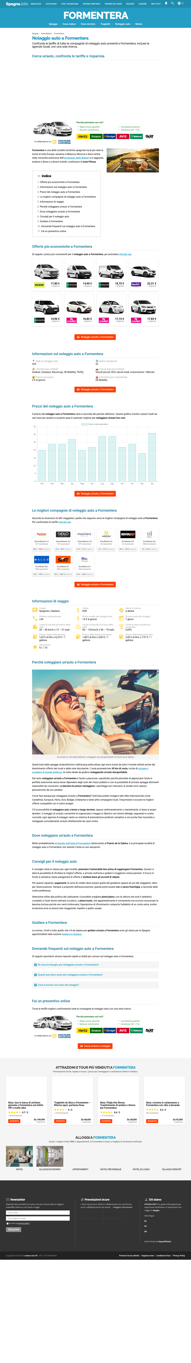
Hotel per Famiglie (110, 1199)
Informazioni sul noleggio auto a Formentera (63, 187)
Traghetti (105, 24)
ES (147, 1260)
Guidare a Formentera (51, 221)
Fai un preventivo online (53, 231)
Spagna (17, 4)
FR (147, 1266)
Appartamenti (80, 1199)
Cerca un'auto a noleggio (97, 1087)
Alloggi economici (49, 1199)
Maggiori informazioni (123, 1248)
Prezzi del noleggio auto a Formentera (60, 192)
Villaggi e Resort (171, 1199)
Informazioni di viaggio (52, 201)
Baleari (130, 4)
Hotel (19, 1199)
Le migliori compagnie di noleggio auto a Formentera (68, 196)
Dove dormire (88, 24)
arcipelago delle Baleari (76, 157)
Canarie (143, 4)
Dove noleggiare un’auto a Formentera (60, 211)
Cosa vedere (69, 24)
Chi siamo (155, 1240)
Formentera (95, 15)
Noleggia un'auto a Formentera (97, 337)
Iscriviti (15, 1270)
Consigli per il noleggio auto (54, 216)
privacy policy (24, 1264)
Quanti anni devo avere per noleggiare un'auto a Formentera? (70, 1011)
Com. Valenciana (69, 4)
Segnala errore (147, 1297)
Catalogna (51, 4)
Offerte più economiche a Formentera (60, 182)
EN (147, 1271)
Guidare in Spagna (71, 971)
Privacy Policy (179, 1297)
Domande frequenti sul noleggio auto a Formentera (68, 226)
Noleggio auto (122, 24)
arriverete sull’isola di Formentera (73, 880)
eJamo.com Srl (30, 1297)
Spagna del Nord (113, 4)
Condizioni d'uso (163, 1297)
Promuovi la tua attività (129, 1297)
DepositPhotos (165, 1283)
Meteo (138, 24)
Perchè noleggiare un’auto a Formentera (61, 206)
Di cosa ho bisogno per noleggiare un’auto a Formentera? (68, 1001)
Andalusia (36, 4)
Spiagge (53, 24)
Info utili (156, 4)
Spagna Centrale (91, 4)
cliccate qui (125, 254)
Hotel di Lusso (141, 1199)
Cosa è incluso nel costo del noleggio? (58, 1021)
